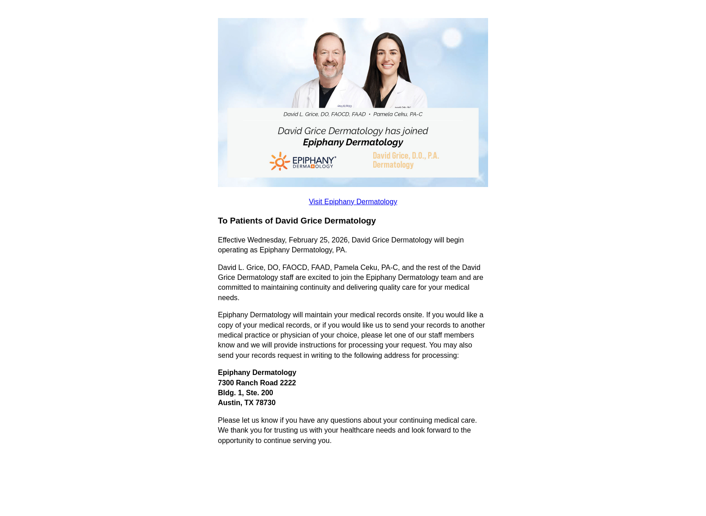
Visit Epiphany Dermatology (353, 201)
